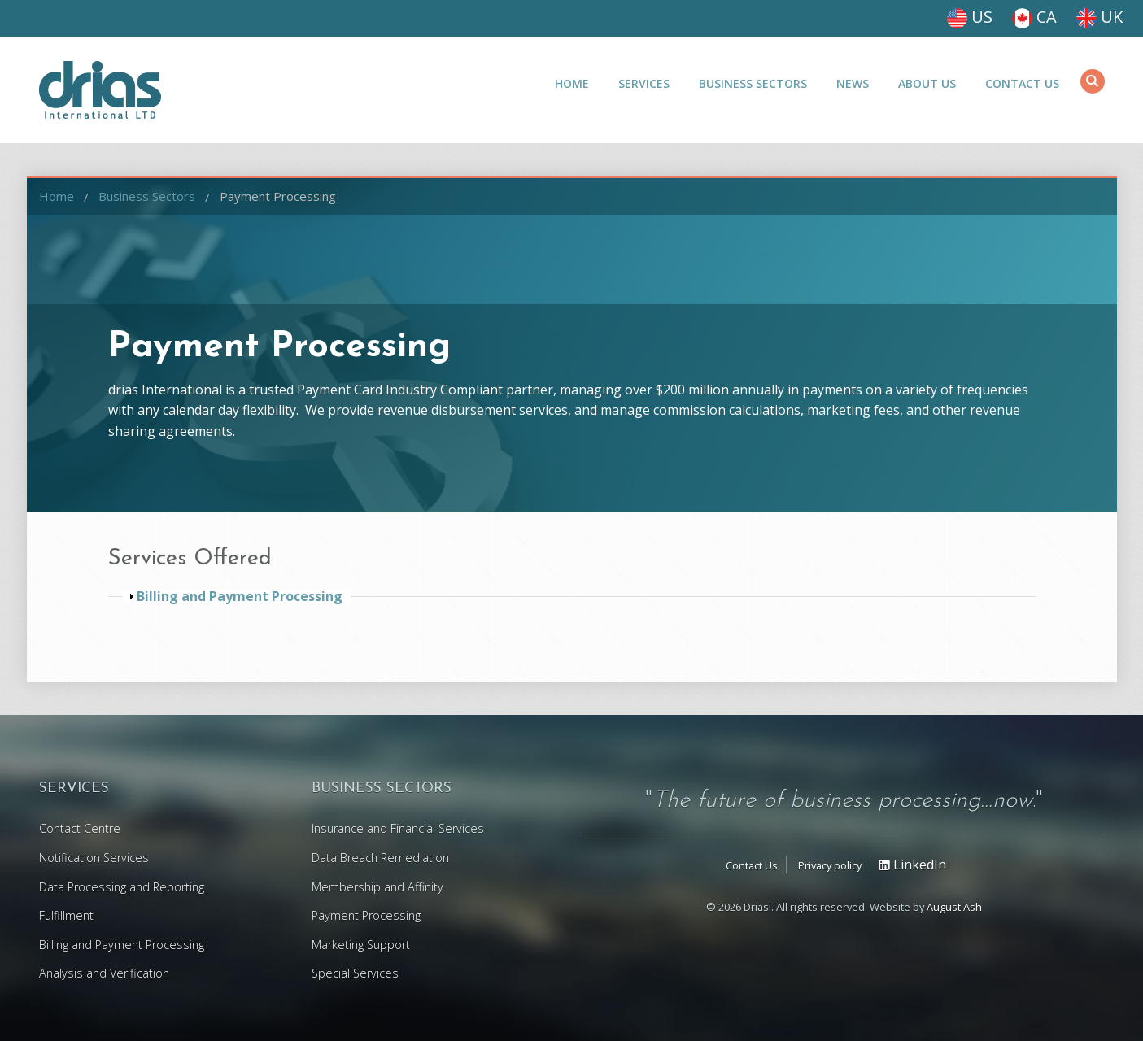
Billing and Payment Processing (121, 944)
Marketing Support (361, 944)
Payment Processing (278, 196)
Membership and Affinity (377, 887)
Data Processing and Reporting (121, 887)
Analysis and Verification (104, 973)
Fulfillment (66, 915)
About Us (927, 83)
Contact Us (1022, 83)
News (852, 83)
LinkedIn (912, 864)
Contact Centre (79, 828)
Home (572, 83)
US (969, 17)
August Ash (954, 906)
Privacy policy (830, 865)
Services (644, 83)
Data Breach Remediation (380, 857)
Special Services (355, 973)
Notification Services (94, 857)
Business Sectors (753, 83)
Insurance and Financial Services (398, 828)
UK (1099, 17)
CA (1034, 17)
